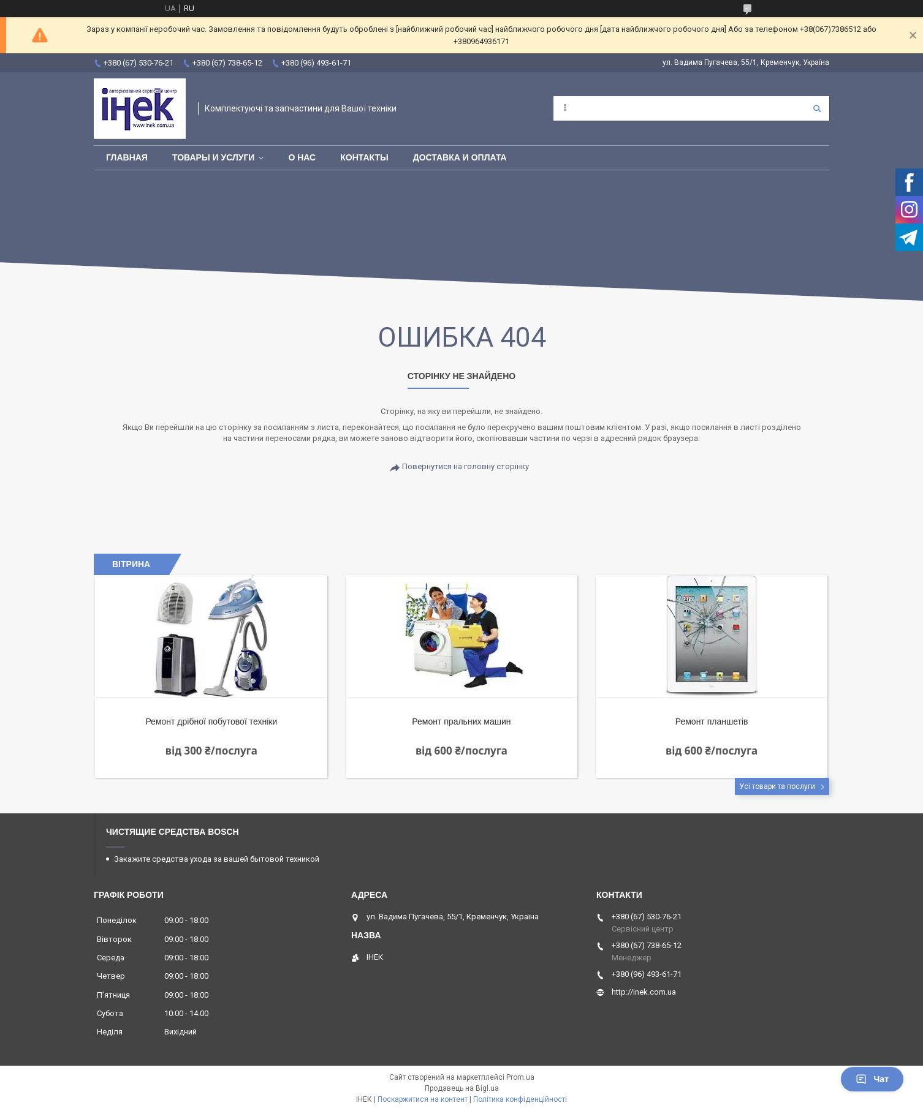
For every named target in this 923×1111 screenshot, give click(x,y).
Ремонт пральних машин (461, 721)
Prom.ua (520, 1077)
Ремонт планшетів (711, 721)
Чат (872, 1079)
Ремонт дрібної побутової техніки (211, 721)
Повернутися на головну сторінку (465, 466)
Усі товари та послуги (777, 786)
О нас (302, 157)
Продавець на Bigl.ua (462, 1088)
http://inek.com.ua (644, 991)
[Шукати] (817, 108)
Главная (127, 157)
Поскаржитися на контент (423, 1099)
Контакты (364, 157)
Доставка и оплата (460, 157)
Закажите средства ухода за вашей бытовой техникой (216, 859)
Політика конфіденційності (520, 1099)
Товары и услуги (213, 157)
